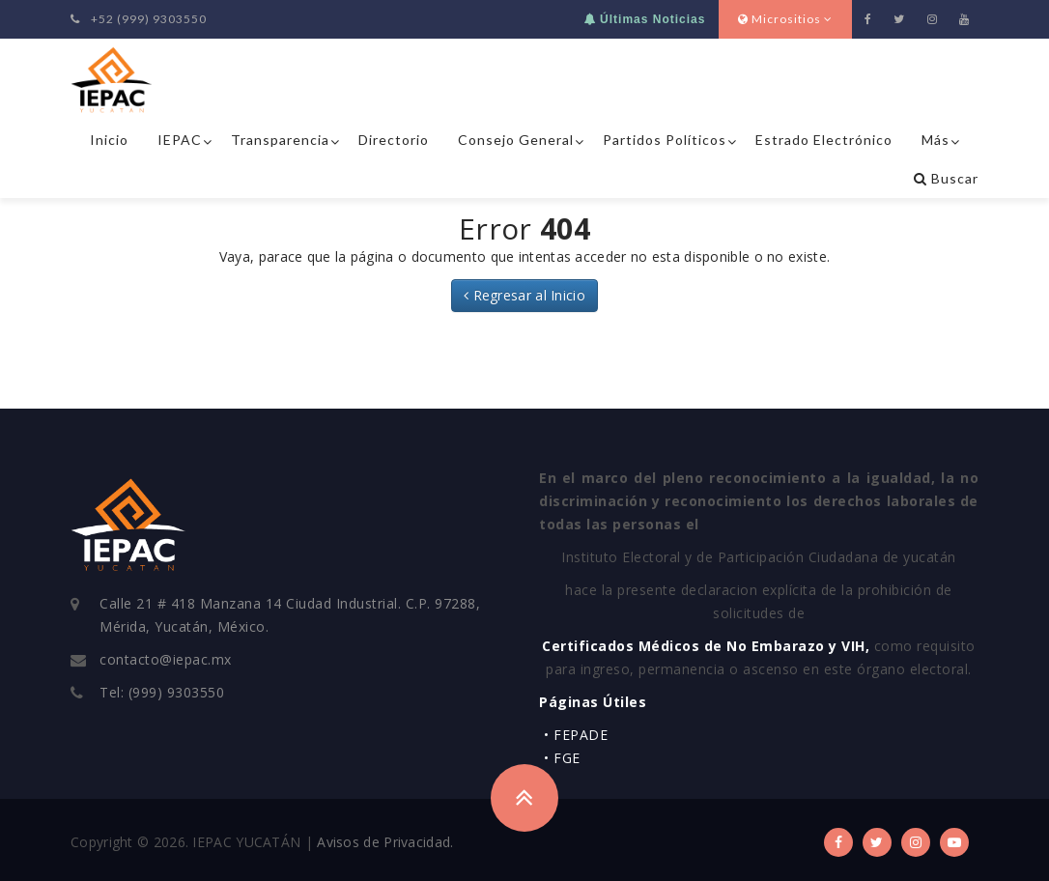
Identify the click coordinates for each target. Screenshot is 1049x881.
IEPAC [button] (179, 139)
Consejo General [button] (516, 139)
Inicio (109, 139)
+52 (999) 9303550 (139, 19)
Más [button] (935, 139)
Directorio (393, 139)
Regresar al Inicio (524, 295)
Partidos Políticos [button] (664, 139)
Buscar (946, 178)
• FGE (562, 758)
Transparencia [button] (280, 139)
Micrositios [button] (785, 19)
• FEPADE (576, 734)
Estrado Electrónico (824, 139)
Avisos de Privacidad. (385, 842)
